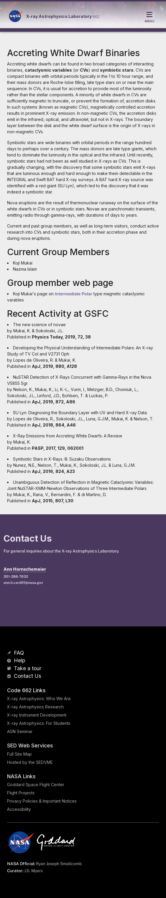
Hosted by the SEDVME (30, 762)
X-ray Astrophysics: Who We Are (39, 698)
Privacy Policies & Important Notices (42, 800)
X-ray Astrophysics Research (35, 706)
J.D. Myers (33, 870)
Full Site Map (19, 754)
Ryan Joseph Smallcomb (59, 863)
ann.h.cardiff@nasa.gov (23, 583)
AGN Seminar (19, 731)
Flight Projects (20, 792)
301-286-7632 (16, 576)
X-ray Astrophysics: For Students (38, 723)
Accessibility (19, 809)
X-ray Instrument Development (36, 714)
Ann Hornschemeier (25, 569)
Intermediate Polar (73, 293)
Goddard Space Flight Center (35, 784)
